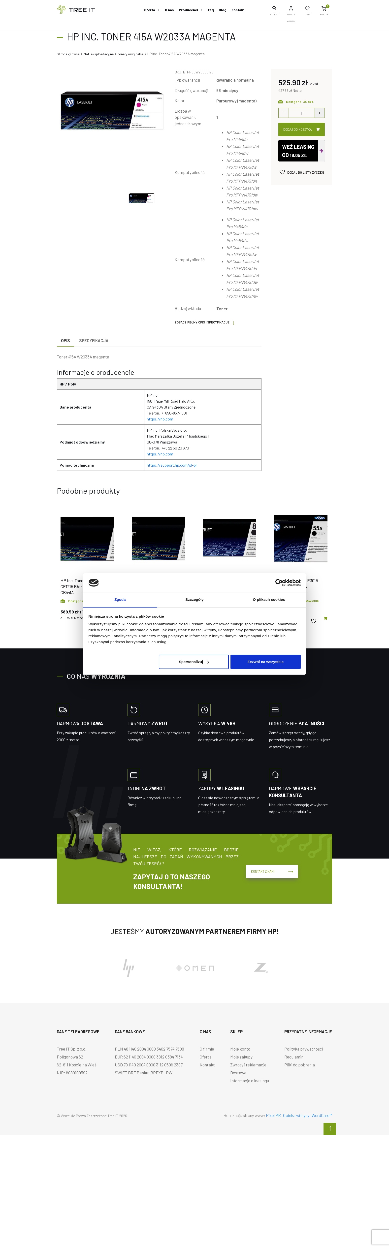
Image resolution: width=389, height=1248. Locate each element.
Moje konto (240, 1048)
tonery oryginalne (130, 54)
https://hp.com (160, 418)
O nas (169, 10)
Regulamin (293, 1056)
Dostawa (238, 1072)
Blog (223, 10)
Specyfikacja (93, 340)
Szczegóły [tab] (194, 599)
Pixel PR (273, 1115)
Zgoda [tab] (120, 599)
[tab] (65, 341)
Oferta (152, 10)
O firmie (207, 1048)
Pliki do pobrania (299, 1064)
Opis (65, 340)
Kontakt (238, 10)
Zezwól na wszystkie (265, 662)
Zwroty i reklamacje (248, 1064)
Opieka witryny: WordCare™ (307, 1115)
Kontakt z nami (269, 869)
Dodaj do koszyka (301, 129)
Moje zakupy (241, 1056)
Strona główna (68, 54)
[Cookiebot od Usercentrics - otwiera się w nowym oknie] (279, 582)
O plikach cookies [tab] (269, 599)
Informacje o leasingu (249, 1080)
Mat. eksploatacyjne (99, 54)
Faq (211, 10)
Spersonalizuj (194, 662)
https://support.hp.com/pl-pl (171, 465)
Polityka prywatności (303, 1048)
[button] (325, 618)
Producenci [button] (191, 10)
